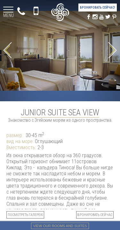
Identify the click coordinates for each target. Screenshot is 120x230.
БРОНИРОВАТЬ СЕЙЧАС (94, 215)
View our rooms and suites (60, 226)
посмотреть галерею (25, 215)
